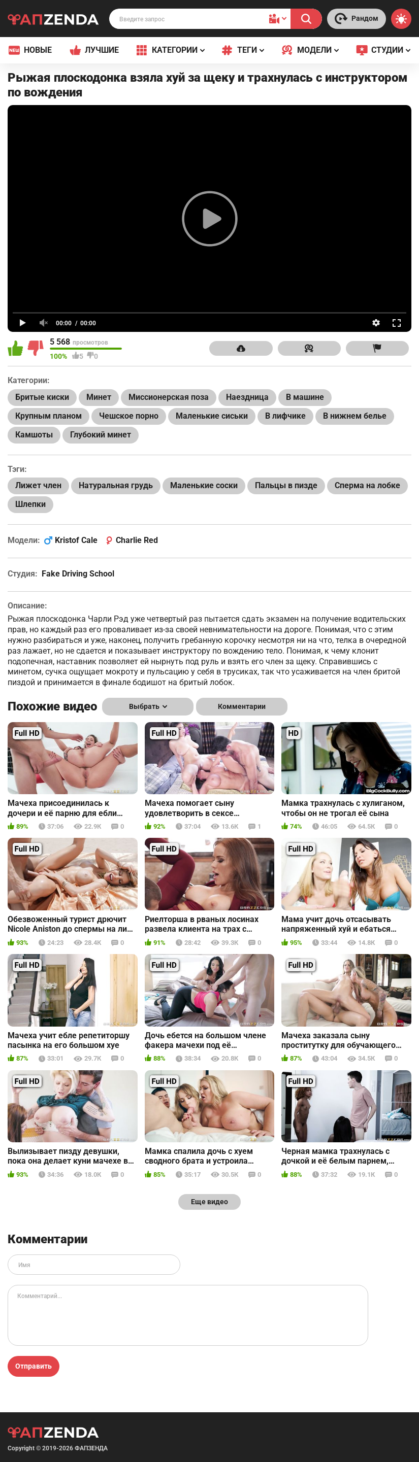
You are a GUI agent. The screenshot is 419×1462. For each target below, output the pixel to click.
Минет (98, 397)
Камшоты (34, 434)
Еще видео (209, 1202)
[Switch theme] (401, 19)
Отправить (33, 1366)
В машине (305, 397)
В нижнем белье (354, 416)
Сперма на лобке (367, 485)
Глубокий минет (100, 434)
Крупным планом (48, 416)
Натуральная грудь (116, 485)
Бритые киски (42, 397)
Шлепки (30, 504)
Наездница (247, 397)
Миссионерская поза (168, 397)
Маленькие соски (204, 485)
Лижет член (38, 485)
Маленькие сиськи (212, 416)
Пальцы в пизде (286, 485)
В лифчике (285, 416)
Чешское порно (128, 416)
